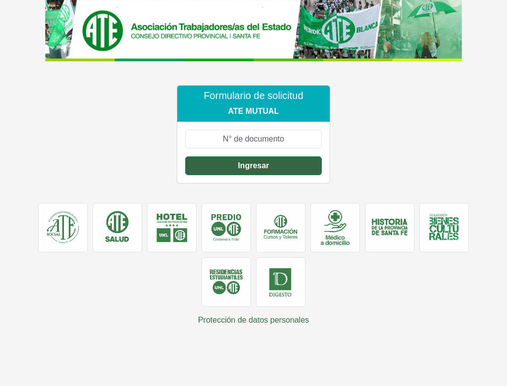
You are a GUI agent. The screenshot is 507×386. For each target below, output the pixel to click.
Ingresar (253, 165)
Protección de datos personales (253, 320)
